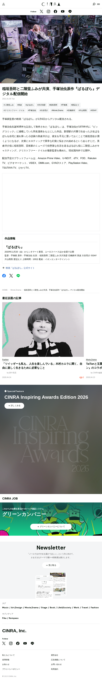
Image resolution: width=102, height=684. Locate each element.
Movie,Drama (16, 290)
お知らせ (5, 664)
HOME (5, 290)
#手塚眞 (64, 105)
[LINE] (70, 12)
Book (52, 607)
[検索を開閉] (94, 4)
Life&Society (64, 607)
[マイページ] (3, 4)
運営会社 (54, 655)
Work (76, 607)
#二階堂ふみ (9, 105)
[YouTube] (63, 12)
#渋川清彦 (41, 105)
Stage (44, 607)
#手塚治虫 (32, 110)
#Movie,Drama (57, 110)
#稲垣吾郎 (53, 105)
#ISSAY (93, 110)
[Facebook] (55, 12)
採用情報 (5, 660)
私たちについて (8, 655)
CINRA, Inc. (14, 630)
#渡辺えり (75, 105)
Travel (85, 607)
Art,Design (16, 607)
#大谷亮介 (44, 110)
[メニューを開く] (98, 4)
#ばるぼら (30, 105)
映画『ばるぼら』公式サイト (20, 268)
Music (5, 607)
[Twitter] (41, 12)
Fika (4, 618)
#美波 (19, 105)
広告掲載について (58, 660)
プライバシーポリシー (11, 669)
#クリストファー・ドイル (14, 110)
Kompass (14, 618)
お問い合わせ (56, 664)
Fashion (95, 607)
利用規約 (54, 669)
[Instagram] (48, 12)
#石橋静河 (71, 110)
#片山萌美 (83, 110)
